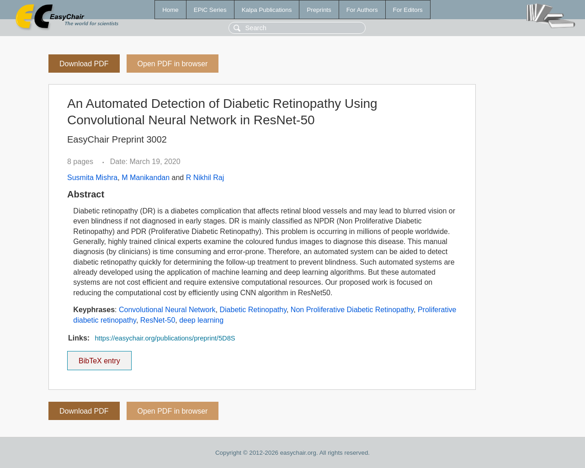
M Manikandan (146, 177)
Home (170, 9)
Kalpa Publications (267, 9)
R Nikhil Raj (205, 177)
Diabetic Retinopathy (252, 310)
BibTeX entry (99, 358)
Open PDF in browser (173, 64)
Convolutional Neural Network (167, 310)
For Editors (408, 9)
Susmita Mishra (92, 177)
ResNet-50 (157, 320)
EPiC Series (210, 9)
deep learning (201, 320)
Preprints (319, 9)
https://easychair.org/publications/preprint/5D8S (165, 338)
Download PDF (84, 64)
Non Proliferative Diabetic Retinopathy (352, 310)
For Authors (362, 9)
